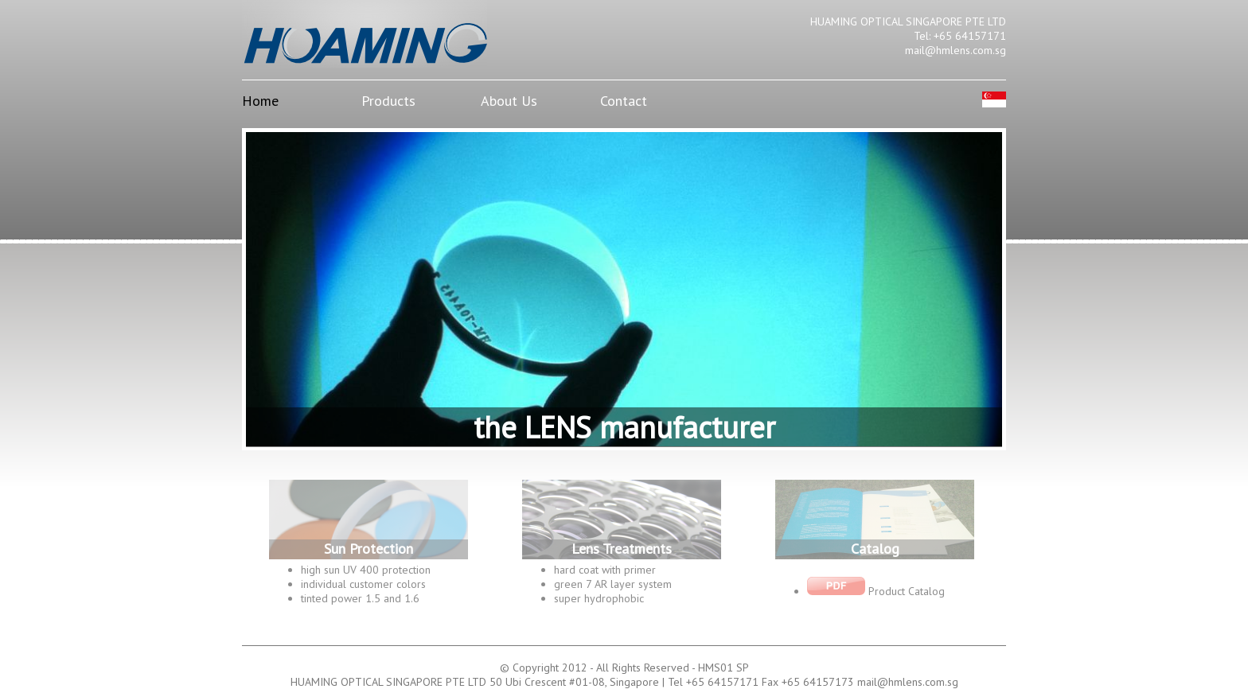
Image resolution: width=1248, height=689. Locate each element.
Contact (623, 100)
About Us (509, 100)
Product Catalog (876, 591)
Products (388, 100)
